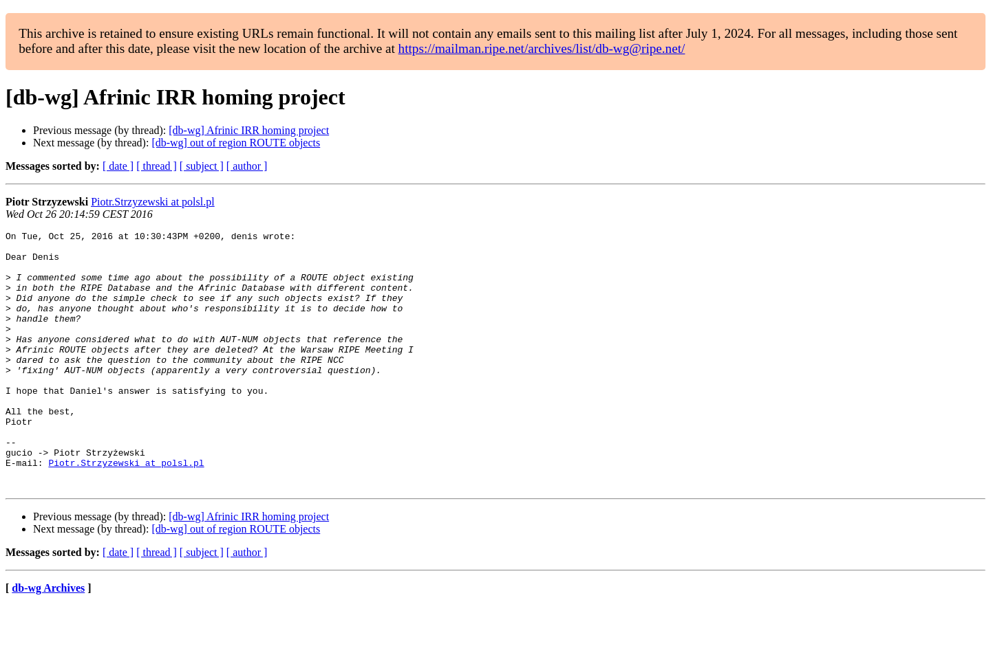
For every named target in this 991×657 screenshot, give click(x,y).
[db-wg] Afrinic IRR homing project (249, 130)
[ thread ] (156, 166)
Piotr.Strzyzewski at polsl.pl (153, 202)
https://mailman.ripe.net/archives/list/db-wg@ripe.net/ (541, 48)
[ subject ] (202, 166)
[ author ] (247, 166)
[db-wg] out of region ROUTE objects (235, 142)
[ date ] (118, 166)
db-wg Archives (48, 639)
